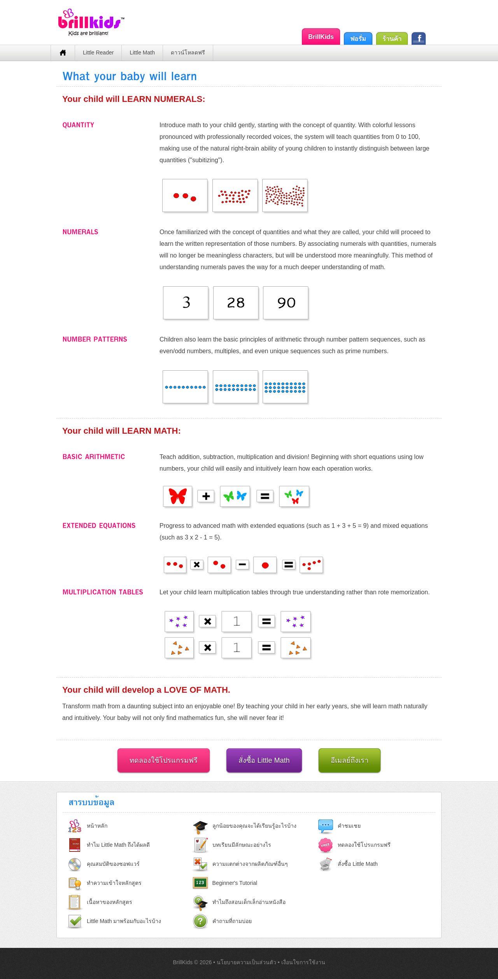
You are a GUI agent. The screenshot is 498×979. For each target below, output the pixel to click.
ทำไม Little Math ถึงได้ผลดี (118, 845)
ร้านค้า (392, 38)
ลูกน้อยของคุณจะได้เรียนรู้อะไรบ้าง (254, 826)
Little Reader (98, 52)
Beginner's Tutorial (235, 883)
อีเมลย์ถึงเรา (349, 760)
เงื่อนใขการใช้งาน (303, 962)
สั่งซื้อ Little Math (263, 760)
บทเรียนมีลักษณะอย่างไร (241, 845)
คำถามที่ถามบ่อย (232, 921)
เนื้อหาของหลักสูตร (109, 902)
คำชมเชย (349, 826)
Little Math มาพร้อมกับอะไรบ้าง (124, 921)
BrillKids (321, 36)
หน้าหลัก (97, 826)
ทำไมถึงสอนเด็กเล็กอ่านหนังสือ (249, 902)
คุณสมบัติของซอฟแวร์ (113, 864)
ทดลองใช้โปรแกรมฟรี (164, 760)
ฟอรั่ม (358, 38)
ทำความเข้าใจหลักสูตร (114, 883)
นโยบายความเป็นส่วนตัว (247, 962)
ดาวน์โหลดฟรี (188, 52)
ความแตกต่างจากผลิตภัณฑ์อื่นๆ (250, 864)
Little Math (142, 52)
